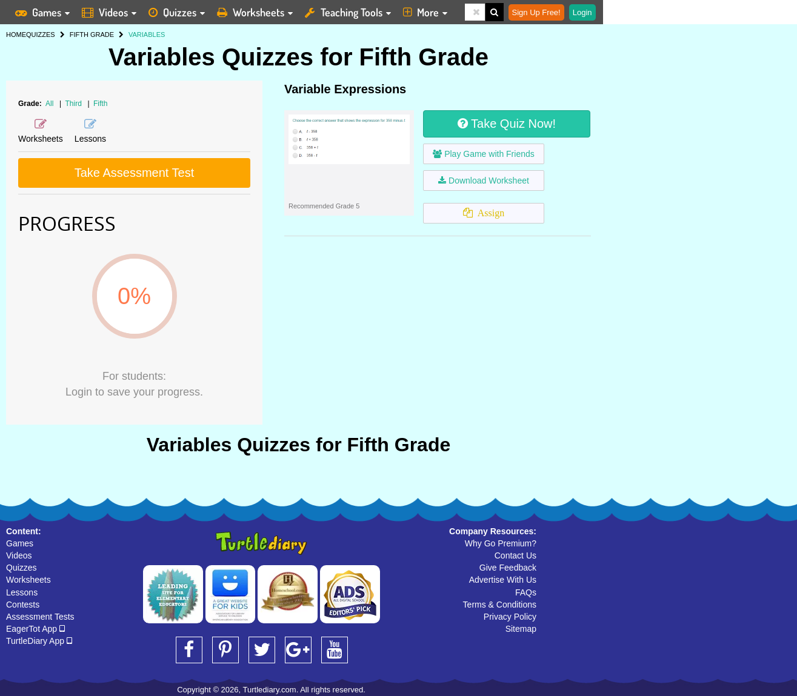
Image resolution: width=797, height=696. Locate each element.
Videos (19, 555)
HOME (16, 34)
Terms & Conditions (499, 604)
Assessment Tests (40, 616)
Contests (22, 604)
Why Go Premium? (500, 543)
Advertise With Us (502, 580)
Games (19, 543)
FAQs (525, 592)
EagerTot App (35, 629)
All (49, 103)
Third (74, 103)
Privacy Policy (510, 616)
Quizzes (21, 567)
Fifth (100, 103)
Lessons (22, 592)
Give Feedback (507, 567)
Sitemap (520, 629)
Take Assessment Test (135, 172)
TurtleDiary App (39, 641)
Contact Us (515, 555)
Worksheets (28, 580)
